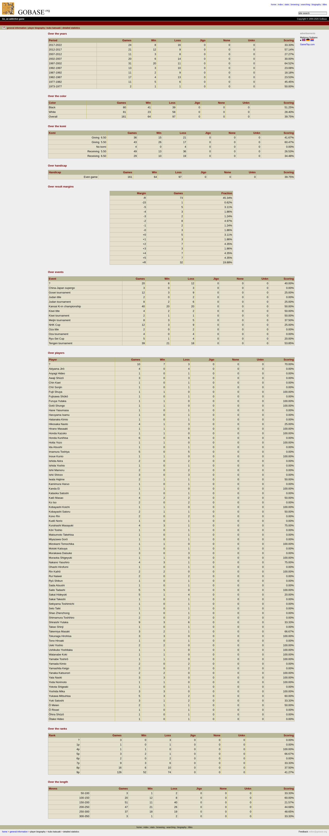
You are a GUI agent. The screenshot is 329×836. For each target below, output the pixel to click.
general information (19, 832)
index (280, 4)
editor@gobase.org (318, 832)
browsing (295, 4)
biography (316, 4)
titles (325, 4)
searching (305, 4)
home (273, 4)
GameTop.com (307, 44)
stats (287, 4)
